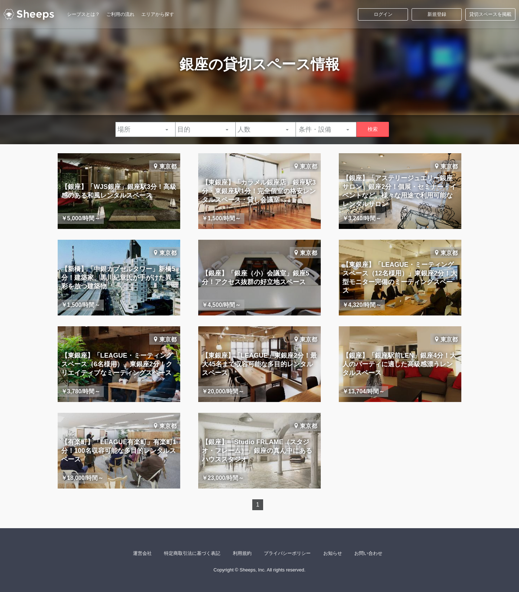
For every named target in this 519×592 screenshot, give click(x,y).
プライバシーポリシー (287, 553)
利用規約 (242, 553)
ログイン (383, 14)
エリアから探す (157, 14)
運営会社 (142, 553)
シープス (29, 14)
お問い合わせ (368, 553)
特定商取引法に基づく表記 (192, 553)
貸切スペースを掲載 (490, 14)
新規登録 (436, 14)
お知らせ (332, 553)
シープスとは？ (83, 14)
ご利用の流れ (120, 14)
